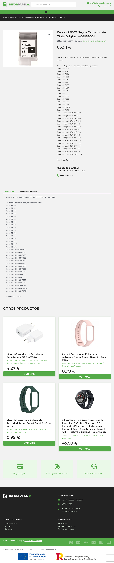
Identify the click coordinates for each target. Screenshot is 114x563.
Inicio (5, 18)
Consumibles (12, 18)
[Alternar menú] (46, 12)
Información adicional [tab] (28, 191)
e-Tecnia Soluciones (33, 541)
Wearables (78, 366)
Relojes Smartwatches (93, 435)
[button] (49, 34)
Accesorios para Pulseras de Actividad (78, 363)
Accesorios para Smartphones (19, 360)
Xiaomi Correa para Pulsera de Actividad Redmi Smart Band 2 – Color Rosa (84, 357)
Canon (21, 18)
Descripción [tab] (9, 191)
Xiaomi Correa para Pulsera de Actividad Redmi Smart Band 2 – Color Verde (29, 423)
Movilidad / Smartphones (29, 363)
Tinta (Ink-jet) (101, 41)
